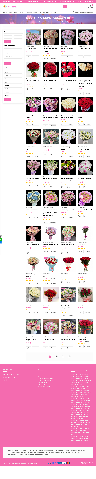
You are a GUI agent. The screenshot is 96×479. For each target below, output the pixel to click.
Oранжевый (8, 76)
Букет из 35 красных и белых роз (49, 284)
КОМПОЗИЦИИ (44, 12)
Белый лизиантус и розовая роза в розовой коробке (68, 253)
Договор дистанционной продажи (46, 391)
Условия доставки (42, 397)
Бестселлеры (8, 57)
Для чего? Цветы (7, 12)
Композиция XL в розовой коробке (32, 118)
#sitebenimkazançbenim (33, 476)
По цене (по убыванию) (10, 53)
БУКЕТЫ (22, 12)
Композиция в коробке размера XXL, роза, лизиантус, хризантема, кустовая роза (67, 350)
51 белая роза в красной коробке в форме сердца (67, 118)
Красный (7, 92)
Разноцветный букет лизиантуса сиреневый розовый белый (66, 316)
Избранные (8, 60)
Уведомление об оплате (65, 1)
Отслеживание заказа (51, 1)
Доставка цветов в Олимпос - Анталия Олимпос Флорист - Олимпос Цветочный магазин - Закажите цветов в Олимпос (80, 425)
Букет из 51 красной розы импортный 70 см (50, 82)
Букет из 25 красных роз (67, 284)
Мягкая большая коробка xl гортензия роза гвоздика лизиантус (50, 50)
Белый (6, 82)
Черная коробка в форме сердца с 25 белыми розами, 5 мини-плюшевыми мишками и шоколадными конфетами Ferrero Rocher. (85, 85)
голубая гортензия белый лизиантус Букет (32, 215)
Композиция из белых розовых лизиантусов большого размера (49, 349)
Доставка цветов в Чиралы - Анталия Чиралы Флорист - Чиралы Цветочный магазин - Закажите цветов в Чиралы (80, 389)
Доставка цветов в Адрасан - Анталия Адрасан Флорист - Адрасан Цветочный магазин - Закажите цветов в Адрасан (80, 419)
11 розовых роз (82, 253)
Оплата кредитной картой (44, 399)
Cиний (6, 72)
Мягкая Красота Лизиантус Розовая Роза (33, 253)
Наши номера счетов (80, 1)
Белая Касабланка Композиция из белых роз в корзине (85, 152)
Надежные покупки (42, 395)
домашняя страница (32, 22)
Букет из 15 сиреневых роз (33, 183)
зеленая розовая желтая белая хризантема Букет (67, 184)
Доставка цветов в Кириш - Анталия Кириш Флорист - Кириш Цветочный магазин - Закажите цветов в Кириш (81, 395)
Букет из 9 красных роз (84, 315)
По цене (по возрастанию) (11, 50)
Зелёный (7, 89)
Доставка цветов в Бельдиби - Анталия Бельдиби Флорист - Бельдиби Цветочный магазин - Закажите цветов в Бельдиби (80, 444)
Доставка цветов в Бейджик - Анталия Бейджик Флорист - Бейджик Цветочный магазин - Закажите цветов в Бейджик (80, 401)
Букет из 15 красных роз (49, 315)
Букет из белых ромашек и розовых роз (85, 184)
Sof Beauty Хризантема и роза (49, 253)
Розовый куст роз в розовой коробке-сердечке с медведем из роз (50, 119)
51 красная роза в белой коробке (84, 118)
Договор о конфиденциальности (45, 393)
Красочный (7, 96)
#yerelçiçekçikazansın (23, 476)
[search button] (65, 7)
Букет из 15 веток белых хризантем (67, 151)
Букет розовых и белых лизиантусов (32, 284)
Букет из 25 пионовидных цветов (84, 49)
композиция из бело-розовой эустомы (48, 184)
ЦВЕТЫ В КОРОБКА (32, 12)
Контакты (53, 12)
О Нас (39, 389)
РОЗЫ (15, 12)
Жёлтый (7, 86)
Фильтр (7, 42)
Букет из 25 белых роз (32, 315)
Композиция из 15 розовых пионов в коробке (68, 49)
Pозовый (7, 79)
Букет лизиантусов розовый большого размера (68, 215)
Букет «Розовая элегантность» (82, 215)
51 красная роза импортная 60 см (33, 82)
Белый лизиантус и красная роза (33, 151)
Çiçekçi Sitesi (14, 476)
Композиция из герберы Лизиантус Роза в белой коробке (32, 349)
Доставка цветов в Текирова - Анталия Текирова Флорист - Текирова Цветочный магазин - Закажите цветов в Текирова (80, 413)
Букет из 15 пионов (48, 150)
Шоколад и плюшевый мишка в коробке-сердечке (68, 82)
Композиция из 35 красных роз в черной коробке (85, 348)
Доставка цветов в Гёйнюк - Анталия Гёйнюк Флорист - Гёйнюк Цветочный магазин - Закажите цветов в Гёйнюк (79, 451)
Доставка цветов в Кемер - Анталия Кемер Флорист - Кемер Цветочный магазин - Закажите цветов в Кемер (81, 407)
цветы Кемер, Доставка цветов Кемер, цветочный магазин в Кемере (80, 430)
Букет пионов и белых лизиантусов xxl (31, 49)
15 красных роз (82, 284)
